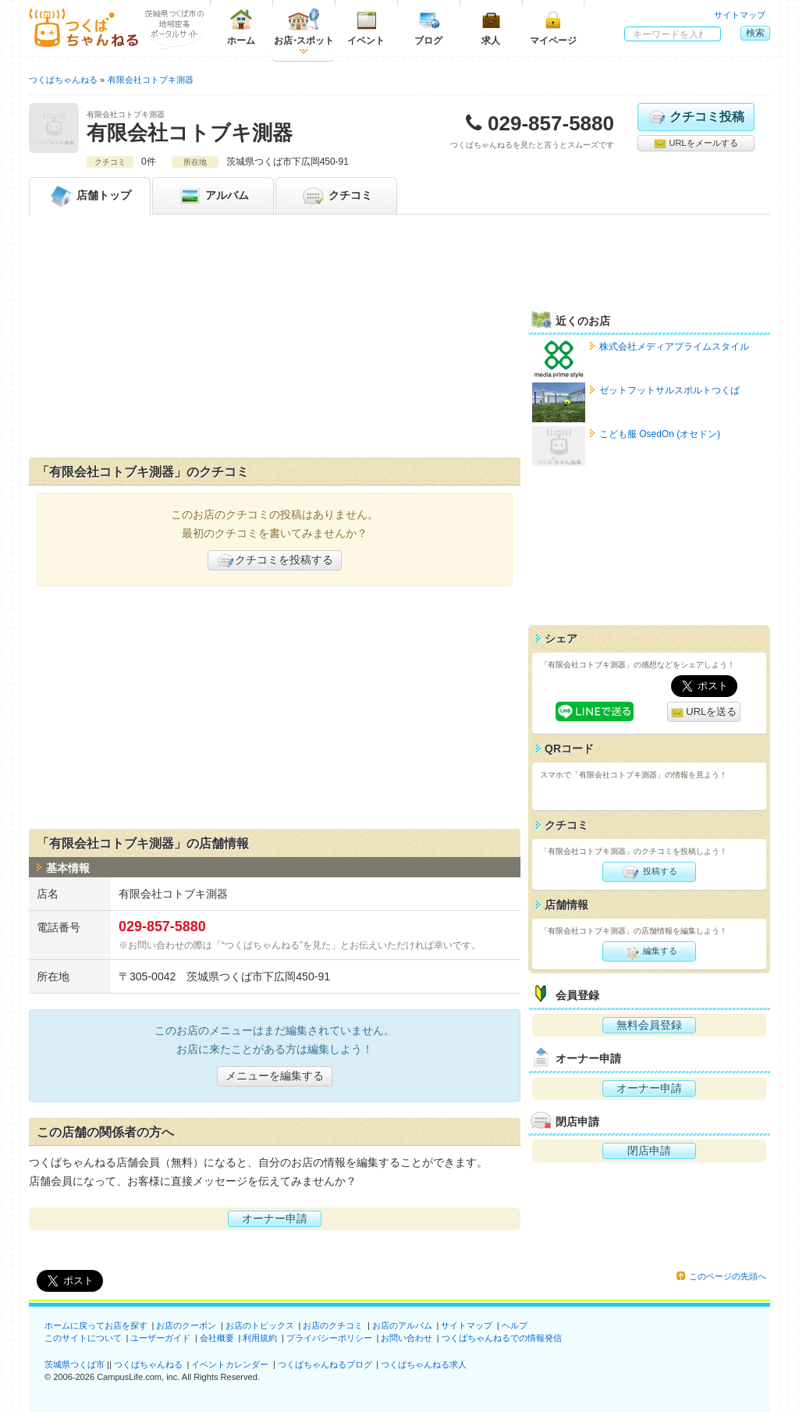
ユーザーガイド (160, 1338)
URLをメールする (695, 143)
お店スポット (304, 27)
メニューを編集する (274, 1075)
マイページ (553, 27)
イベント (366, 27)
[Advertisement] (274, 339)
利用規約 (260, 1338)
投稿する (648, 871)
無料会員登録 (649, 1025)
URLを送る (704, 712)
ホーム (241, 27)
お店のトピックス (259, 1325)
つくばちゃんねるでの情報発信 (502, 1338)
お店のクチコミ (333, 1325)
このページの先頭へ (727, 1276)
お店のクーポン (186, 1325)
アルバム (213, 195)
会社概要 (217, 1338)
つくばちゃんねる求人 (424, 1364)
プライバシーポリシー (329, 1338)
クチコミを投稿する (274, 560)
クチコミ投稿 (696, 117)
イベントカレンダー (229, 1364)
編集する (648, 951)
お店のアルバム (402, 1325)
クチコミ (336, 195)
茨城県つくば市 (74, 1364)
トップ (89, 195)
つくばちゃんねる (148, 1364)
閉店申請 (649, 1150)
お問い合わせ (406, 1338)
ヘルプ (514, 1325)
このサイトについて (83, 1338)
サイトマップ (739, 15)
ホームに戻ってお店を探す (95, 1325)
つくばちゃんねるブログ (325, 1364)
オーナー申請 (274, 1218)
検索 (755, 32)
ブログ (428, 27)
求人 (490, 27)
